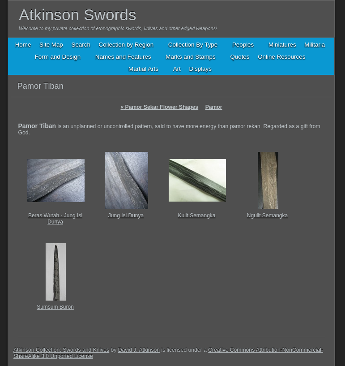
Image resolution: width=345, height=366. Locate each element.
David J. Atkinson (139, 350)
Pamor (213, 107)
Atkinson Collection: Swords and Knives (61, 350)
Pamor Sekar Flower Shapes (159, 107)
